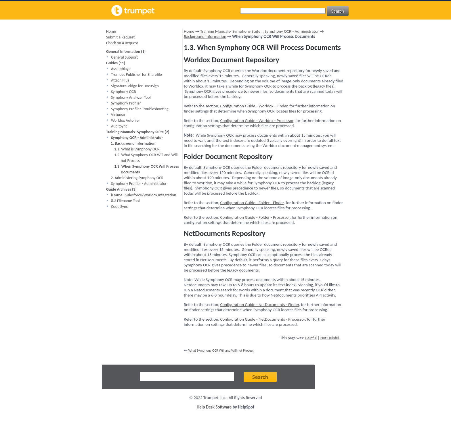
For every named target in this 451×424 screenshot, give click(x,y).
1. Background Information (133, 143)
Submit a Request (120, 37)
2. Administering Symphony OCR (137, 177)
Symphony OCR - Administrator (137, 137)
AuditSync (119, 126)
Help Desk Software (214, 407)
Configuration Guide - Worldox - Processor (256, 120)
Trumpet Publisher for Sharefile (136, 74)
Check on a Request (122, 42)
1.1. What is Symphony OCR (136, 149)
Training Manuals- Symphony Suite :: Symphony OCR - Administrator (259, 31)
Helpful (311, 338)
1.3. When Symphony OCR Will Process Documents (146, 169)
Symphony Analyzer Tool (131, 97)
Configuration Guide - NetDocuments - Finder (259, 304)
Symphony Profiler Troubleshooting (140, 109)
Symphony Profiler (126, 103)
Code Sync (119, 206)
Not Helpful (329, 338)
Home (111, 31)
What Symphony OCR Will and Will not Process (221, 351)
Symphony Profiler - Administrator (139, 183)
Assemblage (121, 68)
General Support (124, 57)
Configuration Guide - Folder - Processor (255, 217)
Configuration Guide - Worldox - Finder (253, 106)
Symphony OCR (123, 91)
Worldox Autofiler (125, 120)
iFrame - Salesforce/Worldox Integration (143, 195)
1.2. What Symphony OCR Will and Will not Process (146, 157)
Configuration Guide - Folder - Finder (252, 202)
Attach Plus (120, 80)
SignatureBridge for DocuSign (135, 86)
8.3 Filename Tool (125, 200)
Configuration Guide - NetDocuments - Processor (262, 319)
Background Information (205, 36)
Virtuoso (118, 114)
